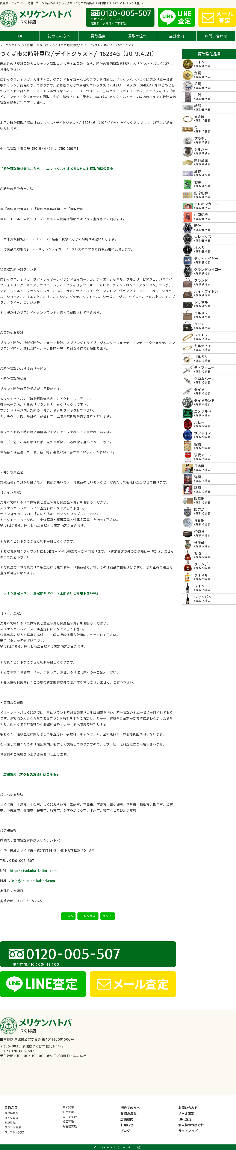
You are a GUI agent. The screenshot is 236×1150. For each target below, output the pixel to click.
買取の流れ (137, 36)
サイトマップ (188, 1131)
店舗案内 (176, 36)
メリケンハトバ (44, 16)
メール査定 (186, 1113)
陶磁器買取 (69, 1126)
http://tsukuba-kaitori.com (33, 871)
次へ (108, 916)
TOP (20, 36)
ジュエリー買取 (14, 1132)
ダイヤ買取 (11, 1117)
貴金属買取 (11, 1113)
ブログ (125, 1131)
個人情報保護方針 (191, 1125)
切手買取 (68, 1112)
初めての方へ (59, 36)
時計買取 (10, 1122)
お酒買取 (68, 1107)
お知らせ (126, 1125)
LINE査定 (185, 1119)
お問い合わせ (216, 36)
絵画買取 (68, 1121)
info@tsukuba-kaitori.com (33, 881)
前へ (68, 916)
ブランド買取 (13, 1127)
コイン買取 (69, 1117)
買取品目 (98, 36)
